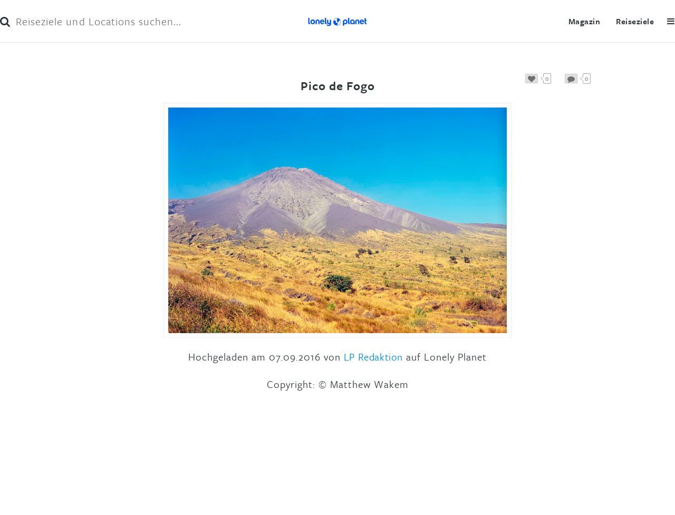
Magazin (584, 21)
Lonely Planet (337, 21)
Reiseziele (635, 21)
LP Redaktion (373, 356)
